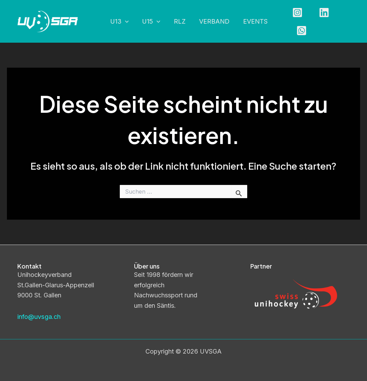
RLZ (177, 21)
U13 (118, 22)
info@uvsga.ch (38, 316)
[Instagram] (293, 21)
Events (251, 21)
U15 (150, 22)
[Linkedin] (319, 21)
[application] (124, 22)
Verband (211, 21)
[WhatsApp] (346, 21)
